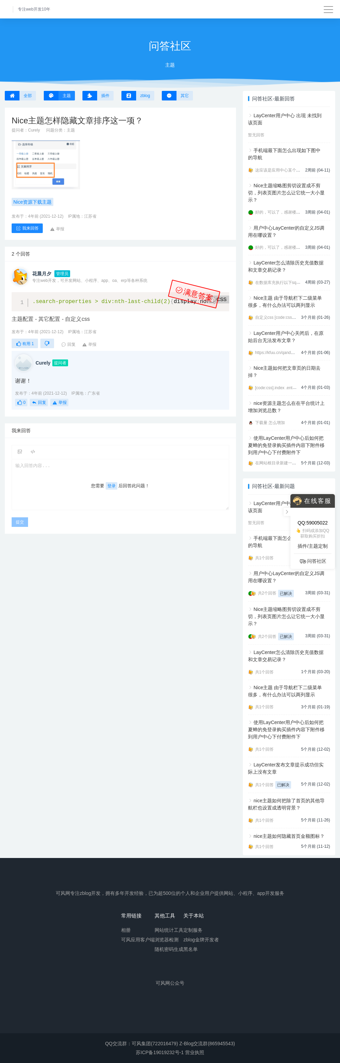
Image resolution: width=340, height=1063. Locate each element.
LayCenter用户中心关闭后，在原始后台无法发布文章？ (286, 336)
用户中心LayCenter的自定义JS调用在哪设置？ (286, 231)
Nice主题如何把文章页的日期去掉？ (284, 371)
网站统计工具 (169, 929)
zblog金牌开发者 (201, 939)
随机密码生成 (169, 949)
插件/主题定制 (313, 546)
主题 (71, 130)
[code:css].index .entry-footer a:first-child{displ (297, 387)
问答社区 (312, 561)
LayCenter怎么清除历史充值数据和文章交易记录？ (286, 266)
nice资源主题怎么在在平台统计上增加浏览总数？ (286, 406)
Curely (34, 130)
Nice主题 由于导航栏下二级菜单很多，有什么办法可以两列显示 (285, 301)
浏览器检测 (167, 939)
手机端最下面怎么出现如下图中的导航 (284, 154)
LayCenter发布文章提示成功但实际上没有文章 (286, 768)
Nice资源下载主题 (32, 202)
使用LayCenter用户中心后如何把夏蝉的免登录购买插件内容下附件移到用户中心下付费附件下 (286, 445)
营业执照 (194, 1052)
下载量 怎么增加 (270, 422)
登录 (111, 485)
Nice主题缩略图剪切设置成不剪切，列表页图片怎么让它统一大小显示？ (286, 193)
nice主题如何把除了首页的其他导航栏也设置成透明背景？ (286, 804)
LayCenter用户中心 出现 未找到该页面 (285, 119)
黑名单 (190, 949)
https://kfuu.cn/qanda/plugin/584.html (288, 352)
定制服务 (192, 929)
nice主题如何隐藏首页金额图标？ (289, 836)
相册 (126, 929)
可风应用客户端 (138, 939)
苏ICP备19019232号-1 (160, 1052)
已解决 (286, 593)
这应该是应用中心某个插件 (279, 170)
